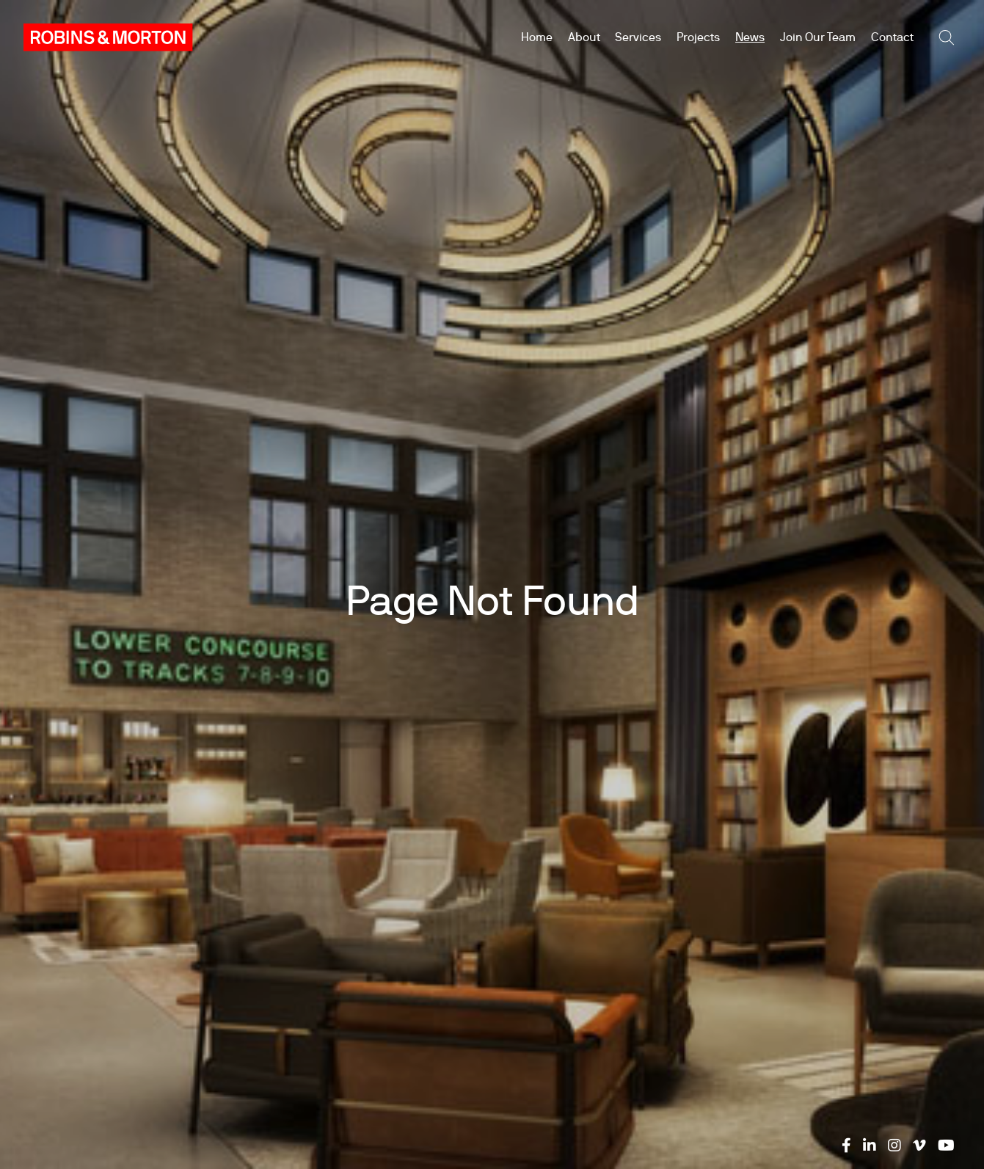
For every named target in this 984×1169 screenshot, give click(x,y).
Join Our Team (818, 37)
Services (638, 37)
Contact (892, 37)
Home (537, 37)
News (750, 37)
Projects (698, 37)
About (584, 37)
